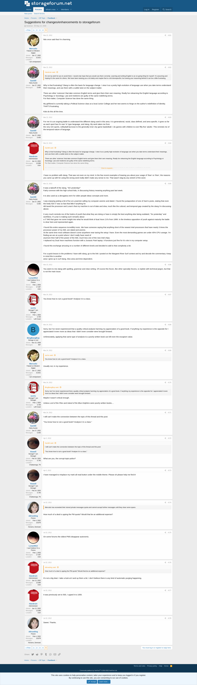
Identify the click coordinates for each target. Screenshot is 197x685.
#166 (169, 265)
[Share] (165, 35)
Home (28, 9)
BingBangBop (33, 338)
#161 (169, 35)
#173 (169, 470)
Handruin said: (50, 72)
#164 (169, 143)
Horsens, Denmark (34, 527)
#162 (169, 67)
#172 (169, 438)
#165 (169, 183)
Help (160, 666)
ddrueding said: (50, 567)
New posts (28, 14)
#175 (169, 532)
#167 (169, 294)
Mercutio (33, 48)
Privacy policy (152, 666)
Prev (29, 30)
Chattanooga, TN (35, 465)
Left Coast (37, 319)
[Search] (167, 9)
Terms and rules (139, 666)
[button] (57, 9)
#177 (169, 590)
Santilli (33, 81)
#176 (169, 562)
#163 (169, 117)
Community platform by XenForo (98, 670)
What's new (50, 9)
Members (65, 9)
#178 (169, 618)
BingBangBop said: (52, 387)
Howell (33, 452)
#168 (169, 325)
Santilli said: (49, 148)
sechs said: (49, 355)
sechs (33, 308)
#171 (169, 412)
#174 (169, 502)
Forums (38, 9)
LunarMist (33, 278)
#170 (169, 382)
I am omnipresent (35, 62)
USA (39, 165)
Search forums (39, 14)
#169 (169, 350)
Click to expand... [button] (107, 168)
